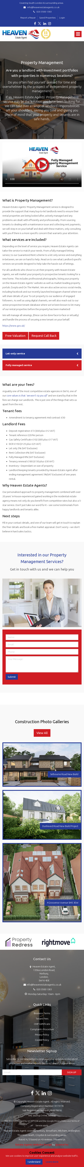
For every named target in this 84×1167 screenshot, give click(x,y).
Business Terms (42, 1013)
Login (62, 17)
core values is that (27, 395)
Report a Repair (28, 17)
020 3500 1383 (42, 11)
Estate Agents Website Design (33, 1144)
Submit (12, 676)
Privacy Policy (42, 1034)
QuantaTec (62, 1144)
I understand (34, 1162)
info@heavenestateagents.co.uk (42, 7)
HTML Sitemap (49, 1115)
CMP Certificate (42, 1024)
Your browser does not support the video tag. (42, 164)
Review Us (59, 1139)
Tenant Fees (42, 1018)
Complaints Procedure (42, 1029)
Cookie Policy (42, 1040)
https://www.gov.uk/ (13, 325)
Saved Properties (47, 17)
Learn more (52, 1162)
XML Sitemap (34, 1115)
